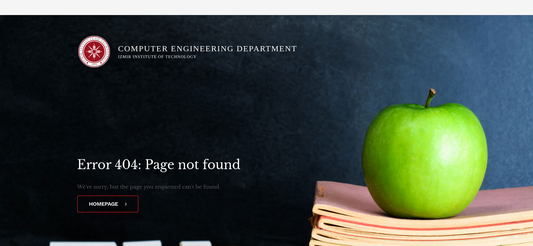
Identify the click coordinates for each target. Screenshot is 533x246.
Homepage (108, 204)
